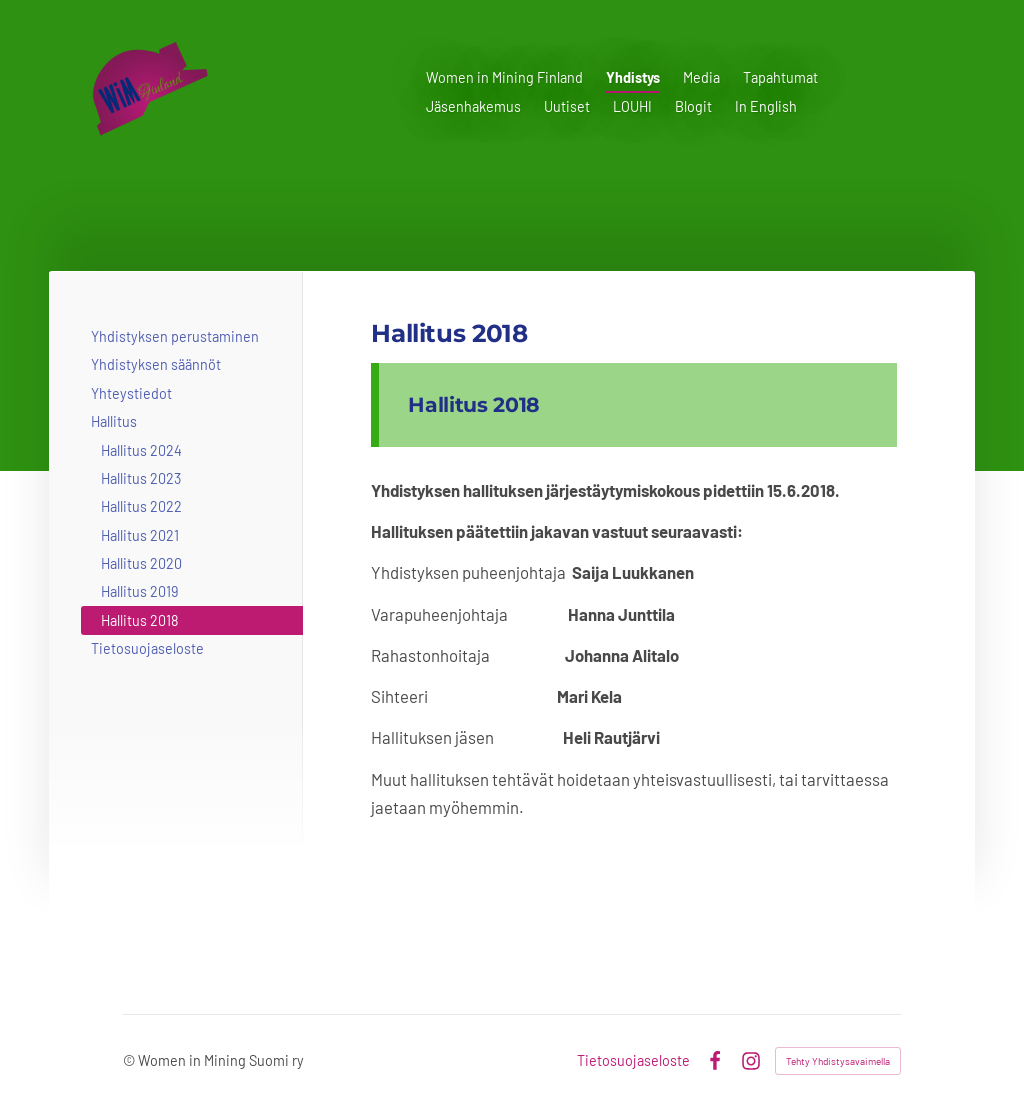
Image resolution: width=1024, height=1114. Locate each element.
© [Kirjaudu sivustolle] (130, 1060)
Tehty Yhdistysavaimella (838, 1061)
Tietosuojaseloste (633, 1061)
